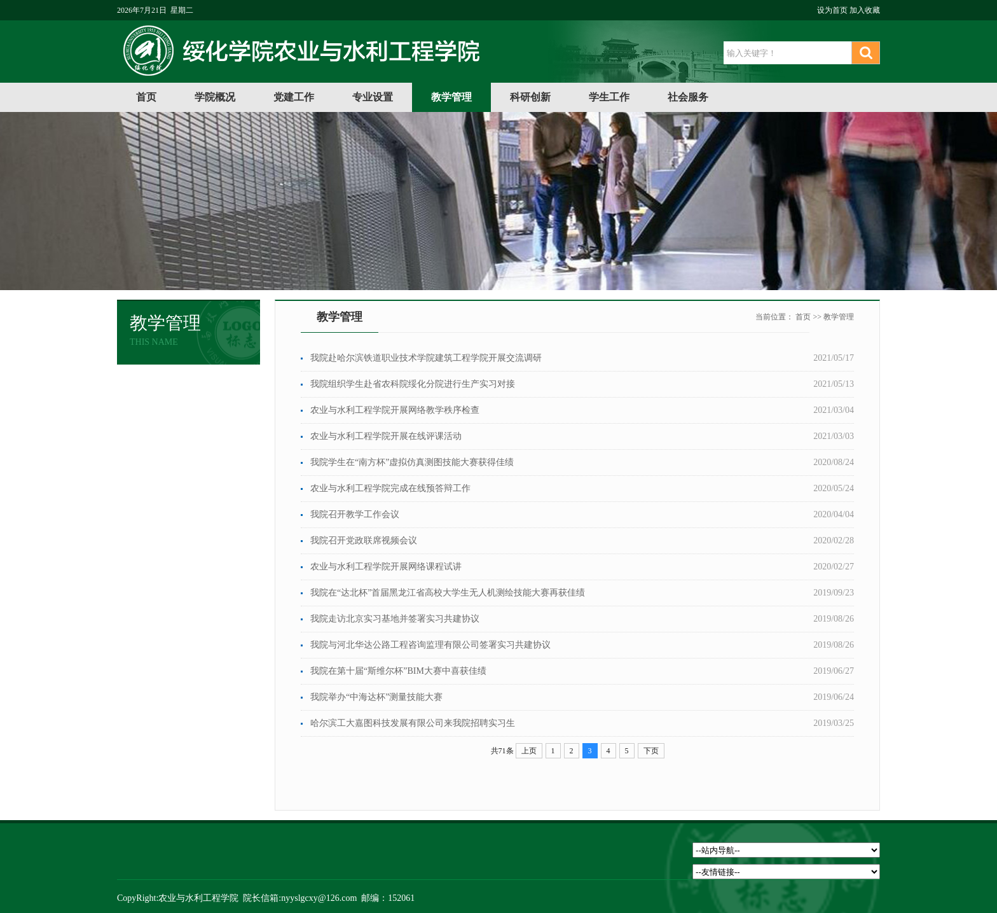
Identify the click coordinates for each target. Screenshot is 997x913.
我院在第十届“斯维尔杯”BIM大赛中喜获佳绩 (398, 671)
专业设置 (372, 97)
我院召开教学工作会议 (354, 514)
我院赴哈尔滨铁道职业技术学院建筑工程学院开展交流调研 (426, 358)
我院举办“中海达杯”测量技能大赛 (376, 697)
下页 (651, 750)
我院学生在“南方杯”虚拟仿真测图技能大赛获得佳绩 (412, 462)
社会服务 (688, 97)
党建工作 (293, 97)
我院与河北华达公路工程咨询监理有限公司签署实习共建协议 (430, 645)
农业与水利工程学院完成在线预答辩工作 (390, 488)
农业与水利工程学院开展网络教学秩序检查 (394, 410)
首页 (146, 97)
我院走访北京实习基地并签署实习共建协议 (394, 619)
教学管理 (451, 97)
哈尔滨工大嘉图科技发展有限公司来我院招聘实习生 (412, 723)
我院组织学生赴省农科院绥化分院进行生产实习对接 (412, 384)
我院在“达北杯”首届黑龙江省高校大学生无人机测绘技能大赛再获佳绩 (447, 592)
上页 (529, 750)
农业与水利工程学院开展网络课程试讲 (386, 566)
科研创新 (530, 97)
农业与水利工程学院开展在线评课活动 (386, 436)
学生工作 (609, 97)
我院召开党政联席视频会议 (363, 540)
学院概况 (215, 97)
